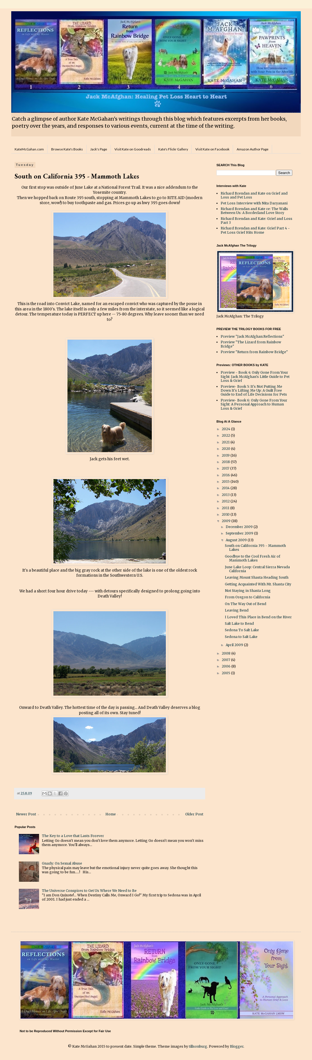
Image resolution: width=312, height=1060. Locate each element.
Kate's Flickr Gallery (173, 149)
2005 (226, 673)
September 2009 (240, 533)
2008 (226, 653)
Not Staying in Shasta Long (248, 590)
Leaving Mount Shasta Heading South (256, 577)
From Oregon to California (247, 597)
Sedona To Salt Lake (242, 630)
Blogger (236, 1046)
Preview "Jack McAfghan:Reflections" (252, 336)
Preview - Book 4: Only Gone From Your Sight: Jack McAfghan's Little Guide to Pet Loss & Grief (255, 376)
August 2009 (237, 540)
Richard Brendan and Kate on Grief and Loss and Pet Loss (254, 195)
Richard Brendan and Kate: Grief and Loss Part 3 (256, 220)
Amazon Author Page (252, 149)
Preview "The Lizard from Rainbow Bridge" (251, 344)
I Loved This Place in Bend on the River (258, 617)
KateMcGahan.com (29, 149)
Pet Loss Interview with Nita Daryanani (254, 203)
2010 (226, 514)
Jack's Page (98, 149)
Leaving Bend (236, 610)
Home (110, 814)
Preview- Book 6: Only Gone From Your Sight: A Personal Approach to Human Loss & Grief (254, 404)
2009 (226, 521)
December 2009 (240, 527)
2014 (226, 488)
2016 (226, 475)
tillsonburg (198, 1046)
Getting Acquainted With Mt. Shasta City (258, 584)
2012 (226, 501)
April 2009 (235, 645)
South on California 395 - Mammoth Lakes (255, 547)
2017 (226, 468)
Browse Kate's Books (67, 149)
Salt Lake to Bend (239, 623)
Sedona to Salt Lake (241, 637)
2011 (226, 508)
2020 (226, 448)
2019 (226, 455)
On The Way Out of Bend (245, 604)
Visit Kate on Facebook (212, 149)
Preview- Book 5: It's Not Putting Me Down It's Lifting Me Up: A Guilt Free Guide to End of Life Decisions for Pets (254, 390)
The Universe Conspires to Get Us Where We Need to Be (89, 890)
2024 (226, 429)
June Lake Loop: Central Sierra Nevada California (257, 569)
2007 (226, 660)
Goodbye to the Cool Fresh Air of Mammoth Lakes (252, 558)
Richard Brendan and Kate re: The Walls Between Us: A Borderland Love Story (254, 211)
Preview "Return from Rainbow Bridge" (254, 352)
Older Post (194, 814)
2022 (226, 435)
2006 (226, 666)
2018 (226, 462)
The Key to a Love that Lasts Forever (73, 836)
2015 (226, 481)
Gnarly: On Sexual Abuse (62, 863)
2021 (226, 442)
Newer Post (26, 814)
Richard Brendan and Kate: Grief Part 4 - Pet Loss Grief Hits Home (255, 230)
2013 (226, 495)
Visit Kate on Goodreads (132, 149)
